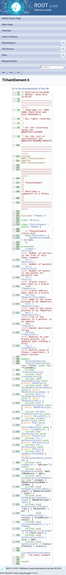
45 (15, 332)
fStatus (26, 279)
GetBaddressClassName (36, 387)
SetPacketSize (29, 537)
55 (15, 394)
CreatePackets (29, 376)
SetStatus (27, 544)
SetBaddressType (31, 497)
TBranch (33, 220)
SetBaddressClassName (34, 477)
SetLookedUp (28, 524)
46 (15, 345)
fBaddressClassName (33, 297)
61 (15, 438)
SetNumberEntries (31, 530)
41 (15, 295)
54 (15, 385)
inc (18, 72)
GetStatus (27, 447)
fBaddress (28, 288)
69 (15, 504)
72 (15, 528)
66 (15, 475)
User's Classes (10, 36)
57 (15, 411)
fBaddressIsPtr (30, 314)
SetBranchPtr (29, 506)
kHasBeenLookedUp (39, 237)
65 (15, 469)
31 (15, 235)
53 (15, 378)
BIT (26, 239)
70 (15, 513)
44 (15, 323)
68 (15, 495)
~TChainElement (30, 372)
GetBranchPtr (32, 414)
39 (15, 277)
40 (15, 286)
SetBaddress (28, 471)
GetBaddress (30, 380)
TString (29, 295)
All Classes (33, 49)
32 (15, 237)
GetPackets (29, 433)
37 (15, 259)
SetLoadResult (29, 515)
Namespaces (33, 43)
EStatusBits (39, 235)
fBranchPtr (30, 334)
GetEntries (27, 420)
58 (15, 418)
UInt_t (29, 303)
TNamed (34, 226)
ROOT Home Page (11, 18)
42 (15, 303)
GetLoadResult (29, 427)
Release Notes (9, 61)
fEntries (26, 251)
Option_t (30, 464)
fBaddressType (29, 306)
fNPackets (27, 262)
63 (15, 451)
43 (15, 312)
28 (15, 224)
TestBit (26, 458)
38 (15, 266)
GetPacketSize (29, 440)
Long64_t (30, 248)
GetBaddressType (31, 405)
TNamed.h (39, 215)
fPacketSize (28, 268)
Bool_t (29, 312)
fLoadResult (28, 347)
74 (15, 541)
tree (3, 72)
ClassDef (26, 552)
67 (15, 486)
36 (15, 248)
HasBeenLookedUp (31, 453)
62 (15, 444)
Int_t (28, 259)
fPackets (28, 325)
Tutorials (6, 30)
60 (15, 431)
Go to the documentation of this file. (30, 88)
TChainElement (37, 224)
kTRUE (24, 526)
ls (22, 464)
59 (15, 425)
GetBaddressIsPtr (31, 396)
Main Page (7, 24)
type (24, 499)
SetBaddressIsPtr (31, 488)
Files (33, 55)
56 (15, 403)
